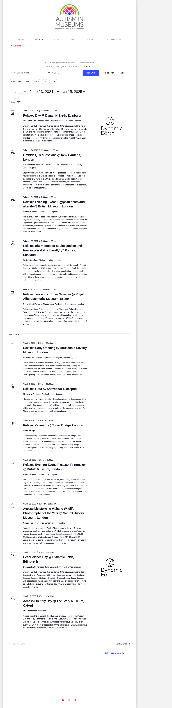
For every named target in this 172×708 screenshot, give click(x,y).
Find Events (91, 73)
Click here (87, 66)
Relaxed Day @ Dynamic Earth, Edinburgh (52, 115)
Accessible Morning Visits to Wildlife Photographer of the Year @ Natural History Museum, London (53, 513)
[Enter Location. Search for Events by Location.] (64, 73)
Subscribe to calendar (114, 653)
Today (23, 92)
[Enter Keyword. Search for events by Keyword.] (27, 73)
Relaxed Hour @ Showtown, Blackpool (50, 389)
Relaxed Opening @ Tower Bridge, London (53, 425)
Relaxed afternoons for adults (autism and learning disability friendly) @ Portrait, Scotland (52, 250)
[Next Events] (15, 91)
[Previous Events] (10, 91)
